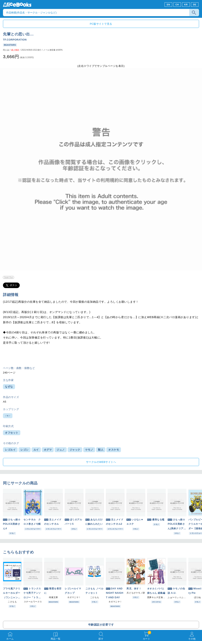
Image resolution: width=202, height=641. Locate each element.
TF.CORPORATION (15, 39)
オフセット (11, 432)
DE (194, 4)
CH (177, 4)
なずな (9, 386)
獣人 (100, 449)
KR (186, 4)
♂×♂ (7, 415)
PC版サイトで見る (101, 23)
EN (168, 4)
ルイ (36, 449)
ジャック (75, 449)
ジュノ (61, 449)
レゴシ (25, 449)
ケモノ (89, 449)
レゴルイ (10, 449)
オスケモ (113, 449)
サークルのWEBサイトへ (101, 461)
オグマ (48, 449)
